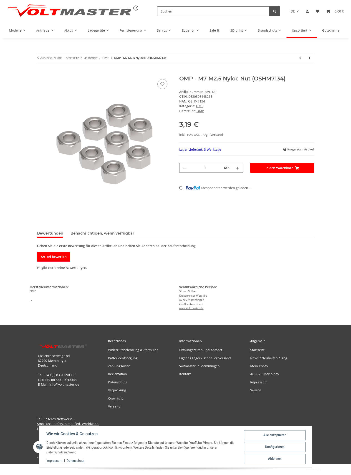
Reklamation (117, 374)
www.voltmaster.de (191, 308)
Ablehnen (274, 459)
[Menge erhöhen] (238, 167)
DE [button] (293, 11)
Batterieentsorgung (123, 358)
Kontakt (185, 374)
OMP (199, 106)
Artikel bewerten (54, 257)
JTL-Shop (327, 469)
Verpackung (117, 390)
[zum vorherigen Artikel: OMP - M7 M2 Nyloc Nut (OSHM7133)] (300, 58)
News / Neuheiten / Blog (268, 358)
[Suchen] (213, 11)
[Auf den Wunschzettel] (162, 84)
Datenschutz (75, 461)
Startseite (257, 350)
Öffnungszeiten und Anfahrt (200, 350)
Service (255, 390)
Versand (216, 134)
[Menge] (205, 167)
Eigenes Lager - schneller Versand (205, 358)
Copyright (115, 398)
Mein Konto (259, 366)
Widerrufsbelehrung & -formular (133, 350)
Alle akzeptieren (274, 435)
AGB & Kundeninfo (264, 374)
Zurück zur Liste (51, 58)
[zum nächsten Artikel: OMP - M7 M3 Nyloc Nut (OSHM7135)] (309, 58)
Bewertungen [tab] (50, 233)
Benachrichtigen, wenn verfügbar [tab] (102, 233)
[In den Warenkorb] (40, 72)
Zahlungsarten (119, 366)
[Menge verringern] (184, 167)
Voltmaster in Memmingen (199, 366)
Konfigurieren (274, 447)
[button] (307, 11)
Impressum (55, 461)
